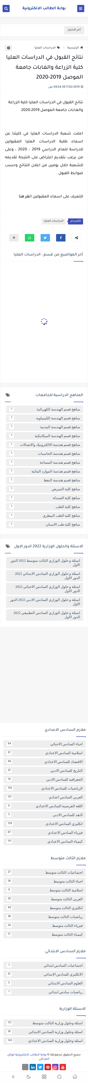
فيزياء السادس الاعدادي (45, 833)
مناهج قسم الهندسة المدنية (44, 427)
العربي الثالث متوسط (45, 899)
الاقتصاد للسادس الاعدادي (45, 762)
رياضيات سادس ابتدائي (45, 992)
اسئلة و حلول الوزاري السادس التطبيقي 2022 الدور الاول (47, 615)
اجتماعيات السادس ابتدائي (45, 965)
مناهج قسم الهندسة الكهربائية (44, 409)
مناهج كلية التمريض (44, 489)
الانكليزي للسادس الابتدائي (45, 974)
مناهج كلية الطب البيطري (44, 516)
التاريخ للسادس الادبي (45, 771)
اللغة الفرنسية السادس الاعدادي (45, 806)
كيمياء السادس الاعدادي (45, 841)
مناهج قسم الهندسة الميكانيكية (44, 436)
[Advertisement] (44, 676)
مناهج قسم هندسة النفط (44, 480)
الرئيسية (75, 48)
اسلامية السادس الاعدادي (45, 753)
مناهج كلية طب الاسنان (44, 524)
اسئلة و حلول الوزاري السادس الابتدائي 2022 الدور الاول (47, 576)
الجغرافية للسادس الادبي (45, 779)
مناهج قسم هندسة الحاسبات (44, 454)
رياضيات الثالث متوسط (45, 917)
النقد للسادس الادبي (45, 815)
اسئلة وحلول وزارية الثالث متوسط (45, 1023)
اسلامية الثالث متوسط (45, 890)
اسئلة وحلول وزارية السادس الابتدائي (45, 1032)
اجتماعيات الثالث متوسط (45, 872)
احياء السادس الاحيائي (45, 744)
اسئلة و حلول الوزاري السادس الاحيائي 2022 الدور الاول (47, 589)
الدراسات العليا (47, 48)
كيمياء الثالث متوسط (45, 934)
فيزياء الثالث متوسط (45, 926)
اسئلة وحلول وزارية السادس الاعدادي (45, 1041)
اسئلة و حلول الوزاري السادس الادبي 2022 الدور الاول (45, 602)
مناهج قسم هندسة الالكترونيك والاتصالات (44, 445)
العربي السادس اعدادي (45, 797)
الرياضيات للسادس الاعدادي (45, 788)
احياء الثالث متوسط (45, 881)
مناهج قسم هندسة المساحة (44, 462)
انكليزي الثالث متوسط (45, 908)
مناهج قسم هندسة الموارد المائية (44, 471)
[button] (60, 237)
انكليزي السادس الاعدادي (45, 824)
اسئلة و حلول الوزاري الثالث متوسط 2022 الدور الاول (45, 563)
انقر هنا (25, 197)
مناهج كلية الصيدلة (44, 498)
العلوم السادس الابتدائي (45, 983)
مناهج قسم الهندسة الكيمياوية (44, 418)
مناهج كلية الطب (44, 507)
